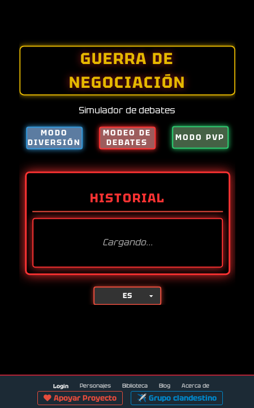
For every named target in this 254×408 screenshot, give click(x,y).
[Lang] (127, 296)
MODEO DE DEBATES (127, 137)
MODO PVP (200, 137)
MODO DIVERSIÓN (54, 137)
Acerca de (195, 385)
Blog (164, 385)
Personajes (95, 385)
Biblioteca (135, 385)
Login (60, 386)
